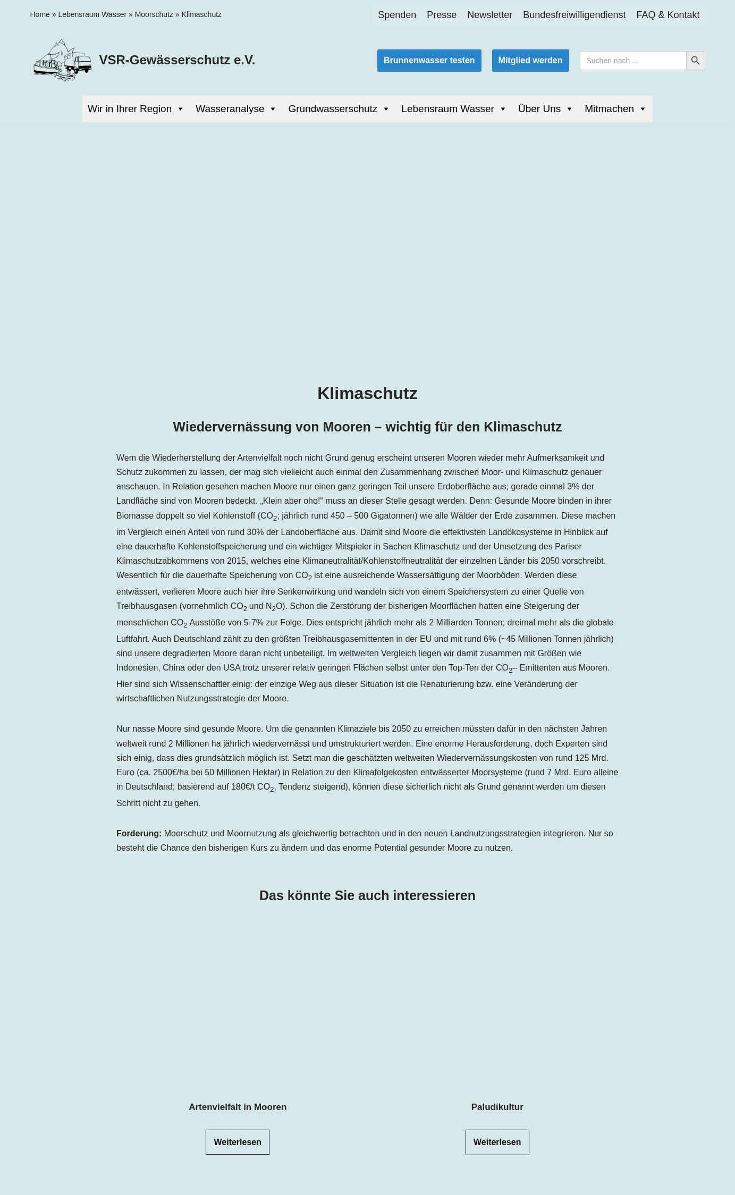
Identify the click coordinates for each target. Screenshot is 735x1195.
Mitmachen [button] (616, 109)
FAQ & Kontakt (667, 15)
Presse (442, 15)
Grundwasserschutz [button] (339, 109)
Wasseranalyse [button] (236, 109)
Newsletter (489, 15)
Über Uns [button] (546, 109)
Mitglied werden (531, 60)
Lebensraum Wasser (92, 14)
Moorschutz (154, 14)
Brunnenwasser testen (429, 60)
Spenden (397, 15)
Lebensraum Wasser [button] (454, 109)
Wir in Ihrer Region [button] (136, 109)
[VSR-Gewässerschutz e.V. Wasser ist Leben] (143, 60)
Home (40, 14)
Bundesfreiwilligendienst (574, 15)
